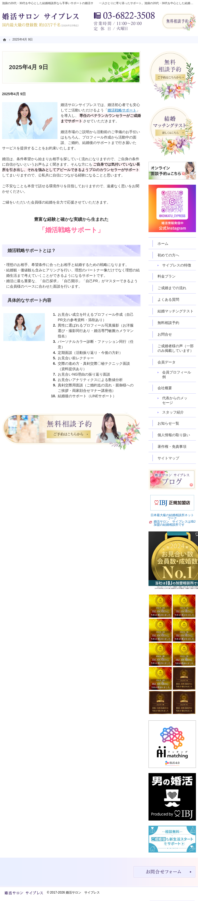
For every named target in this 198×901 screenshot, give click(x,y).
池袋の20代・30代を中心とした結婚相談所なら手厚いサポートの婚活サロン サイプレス (59, 3)
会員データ (167, 362)
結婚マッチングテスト (176, 311)
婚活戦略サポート (122, 110)
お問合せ (165, 334)
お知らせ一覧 (168, 423)
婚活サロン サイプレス (83, 892)
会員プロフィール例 (176, 374)
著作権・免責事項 (172, 446)
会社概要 (165, 388)
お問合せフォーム (164, 872)
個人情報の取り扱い (174, 435)
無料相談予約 (168, 323)
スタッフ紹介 (173, 412)
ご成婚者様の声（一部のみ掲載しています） (176, 348)
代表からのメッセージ (174, 400)
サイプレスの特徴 (176, 265)
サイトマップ (168, 458)
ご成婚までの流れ (172, 288)
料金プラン (167, 276)
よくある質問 (168, 299)
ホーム (163, 243)
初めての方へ (168, 255)
